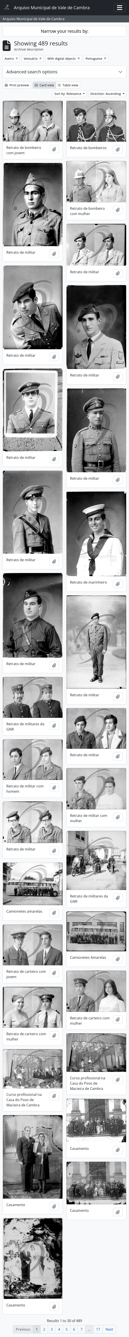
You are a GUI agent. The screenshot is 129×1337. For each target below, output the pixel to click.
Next (109, 1329)
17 (98, 1329)
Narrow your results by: (64, 31)
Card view (44, 85)
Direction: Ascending (106, 94)
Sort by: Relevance (68, 94)
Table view (68, 85)
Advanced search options (31, 72)
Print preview (17, 85)
